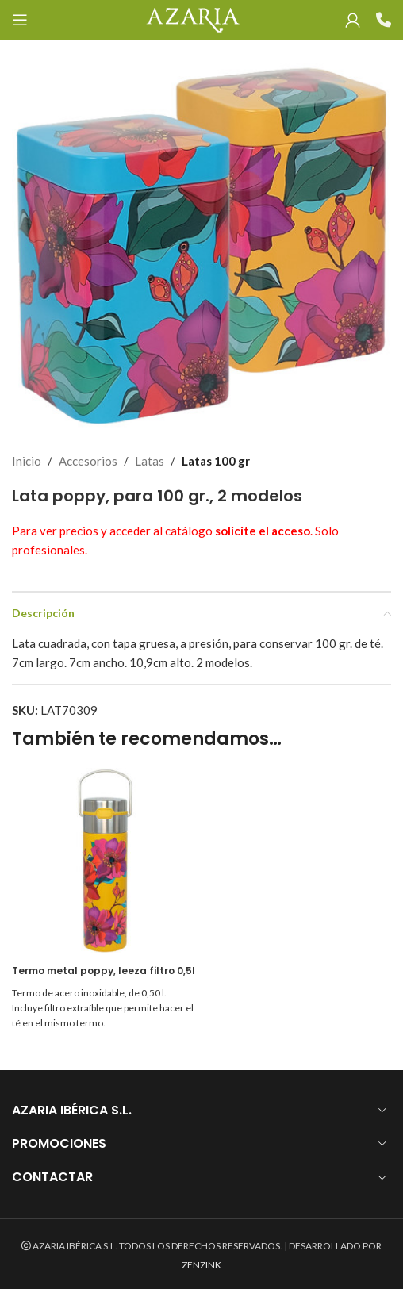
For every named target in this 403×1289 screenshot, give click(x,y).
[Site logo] (192, 18)
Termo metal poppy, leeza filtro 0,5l (103, 970)
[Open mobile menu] (20, 20)
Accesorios (88, 461)
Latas (149, 461)
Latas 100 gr (216, 461)
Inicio (26, 461)
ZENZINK (201, 1265)
